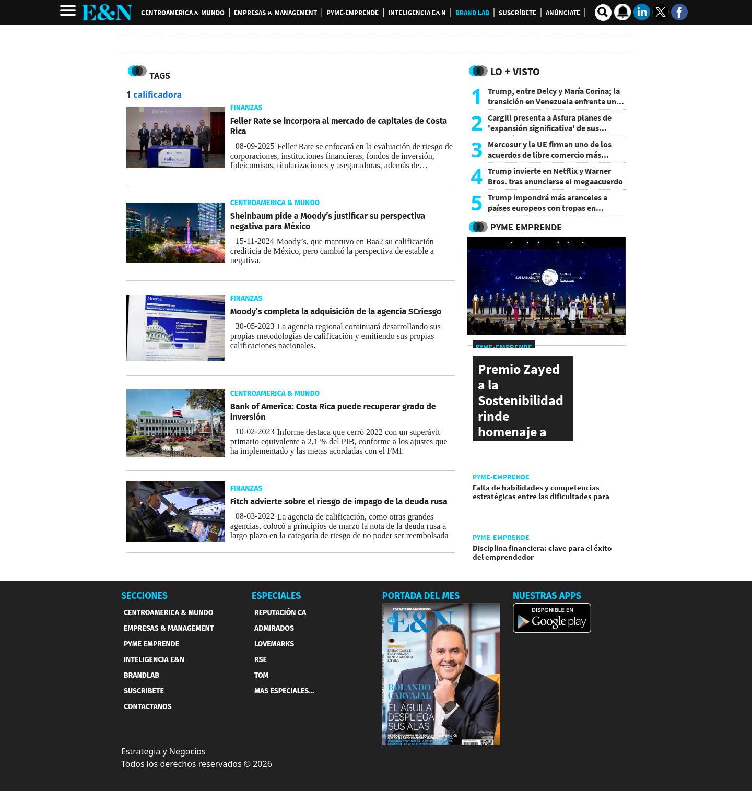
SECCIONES (144, 595)
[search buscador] (603, 12)
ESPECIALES (276, 595)
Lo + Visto (515, 71)
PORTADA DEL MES (421, 595)
